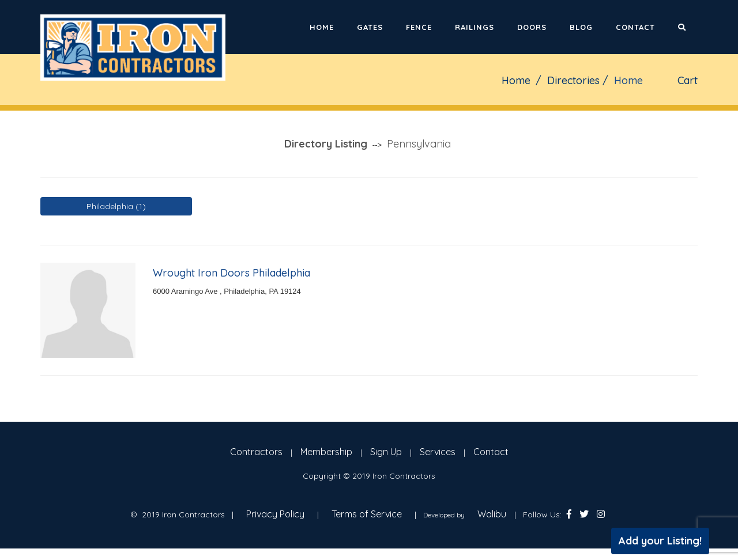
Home (322, 27)
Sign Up (386, 451)
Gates (370, 27)
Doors (532, 27)
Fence (419, 27)
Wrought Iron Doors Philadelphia (231, 272)
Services (437, 451)
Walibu (491, 514)
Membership (326, 451)
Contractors (256, 451)
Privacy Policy (275, 514)
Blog (581, 27)
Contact (635, 27)
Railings (474, 27)
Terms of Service (367, 514)
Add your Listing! (660, 540)
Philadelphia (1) (116, 206)
